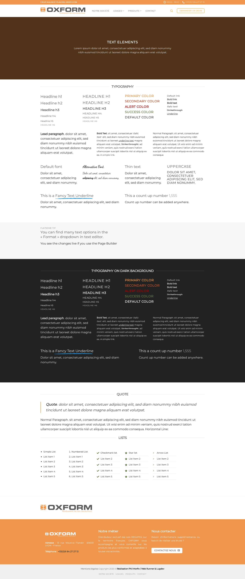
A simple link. (107, 155)
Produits (134, 10)
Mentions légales (89, 568)
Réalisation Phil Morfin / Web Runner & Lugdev (140, 568)
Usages (118, 10)
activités (115, 551)
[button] (171, 11)
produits (103, 547)
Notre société (100, 11)
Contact (150, 11)
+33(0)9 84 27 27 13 (68, 551)
